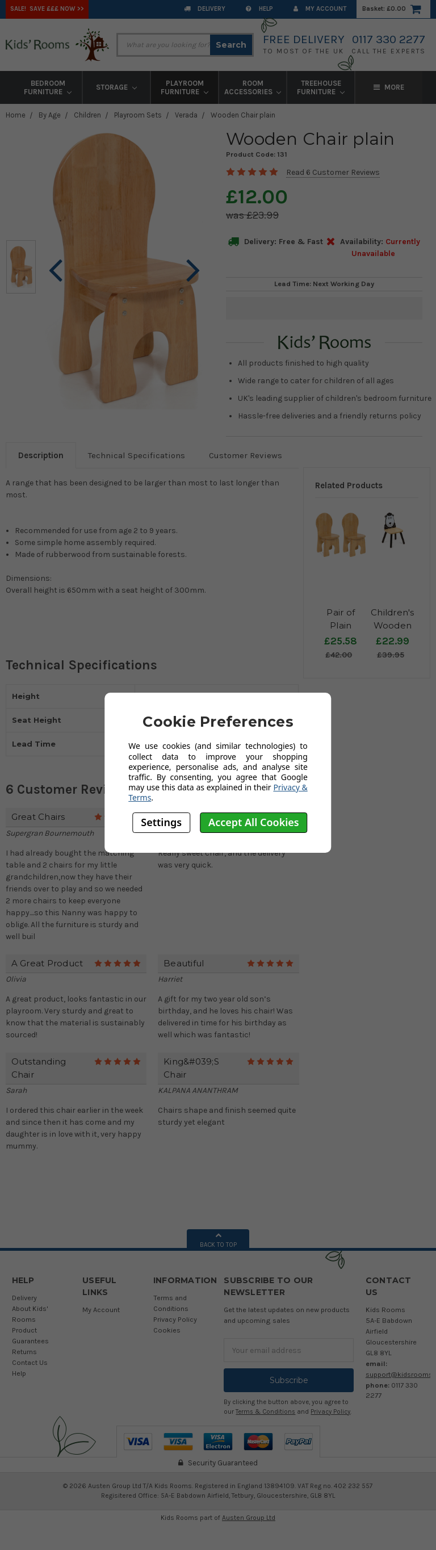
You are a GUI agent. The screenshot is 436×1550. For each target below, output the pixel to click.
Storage (116, 87)
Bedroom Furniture (48, 87)
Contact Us (30, 1362)
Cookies (167, 1330)
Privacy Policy (175, 1319)
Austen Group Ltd (248, 1518)
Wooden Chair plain (243, 115)
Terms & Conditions (265, 1411)
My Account (320, 8)
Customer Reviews (245, 455)
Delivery (204, 8)
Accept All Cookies (253, 822)
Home (16, 115)
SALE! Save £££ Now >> (47, 8)
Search (231, 45)
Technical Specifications (136, 455)
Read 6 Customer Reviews (333, 172)
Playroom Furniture (184, 87)
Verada (186, 115)
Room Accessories (253, 87)
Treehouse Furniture (321, 87)
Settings (161, 822)
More (389, 87)
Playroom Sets (138, 115)
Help (259, 8)
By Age (50, 115)
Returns (24, 1351)
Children (87, 115)
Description (41, 455)
